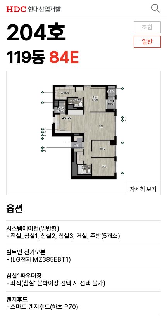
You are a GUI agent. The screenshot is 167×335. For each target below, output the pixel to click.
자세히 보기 (143, 189)
